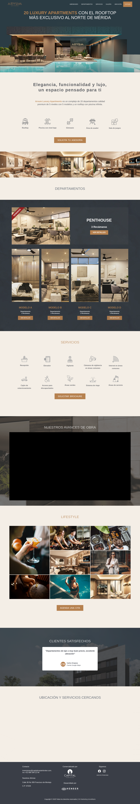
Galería (108, 4)
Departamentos (87, 4)
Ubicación (118, 4)
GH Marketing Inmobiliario (87, 799)
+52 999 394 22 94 (32, 772)
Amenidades (74, 4)
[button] (2, 164)
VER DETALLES (99, 232)
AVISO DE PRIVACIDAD (102, 775)
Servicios (99, 4)
